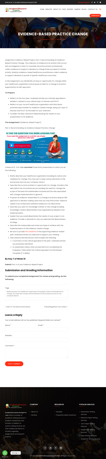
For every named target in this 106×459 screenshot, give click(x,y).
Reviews (70, 9)
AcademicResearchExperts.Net (48, 456)
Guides (53, 28)
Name (8, 325)
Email (41, 325)
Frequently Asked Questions (66, 415)
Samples (77, 9)
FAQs (64, 9)
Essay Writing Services (89, 436)
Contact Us (92, 9)
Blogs (84, 9)
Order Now (95, 16)
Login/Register (84, 2)
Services (48, 9)
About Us (57, 9)
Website (8, 335)
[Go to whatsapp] (5, 452)
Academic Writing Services (90, 439)
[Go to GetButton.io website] (5, 457)
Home (42, 9)
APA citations (30, 231)
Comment (10, 345)
